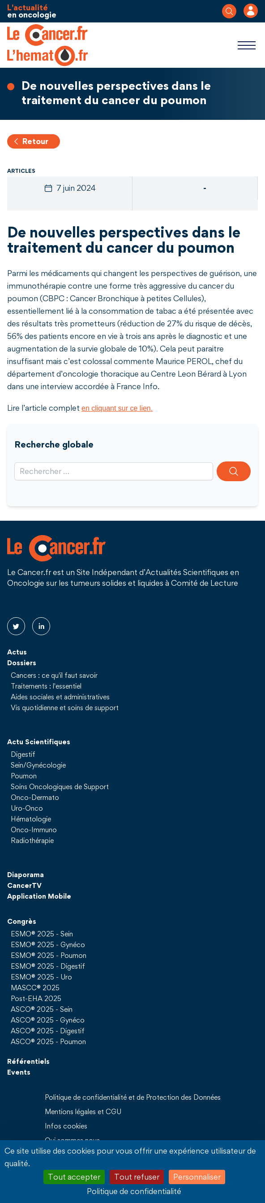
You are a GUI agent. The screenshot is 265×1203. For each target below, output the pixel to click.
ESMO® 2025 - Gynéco (48, 944)
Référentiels (28, 1061)
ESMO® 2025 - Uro (41, 977)
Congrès (21, 921)
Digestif (23, 754)
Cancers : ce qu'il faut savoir (54, 675)
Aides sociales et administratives (60, 697)
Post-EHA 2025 (36, 998)
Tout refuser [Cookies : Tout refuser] (136, 1176)
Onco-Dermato (35, 797)
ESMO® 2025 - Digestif (48, 966)
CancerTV (24, 885)
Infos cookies (66, 1126)
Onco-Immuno (34, 829)
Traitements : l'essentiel (46, 686)
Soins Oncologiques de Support (60, 786)
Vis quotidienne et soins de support (65, 707)
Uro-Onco (27, 808)
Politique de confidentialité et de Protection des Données (133, 1097)
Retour (30, 141)
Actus (17, 652)
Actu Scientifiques (38, 742)
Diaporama (25, 874)
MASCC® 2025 (35, 987)
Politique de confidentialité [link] (134, 1191)
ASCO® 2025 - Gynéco (48, 1020)
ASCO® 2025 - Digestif (48, 1031)
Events (18, 1072)
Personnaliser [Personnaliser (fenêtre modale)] (197, 1176)
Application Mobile (39, 896)
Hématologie (31, 819)
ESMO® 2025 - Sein (42, 934)
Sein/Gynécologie (38, 765)
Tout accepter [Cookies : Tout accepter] (74, 1176)
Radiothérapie (32, 840)
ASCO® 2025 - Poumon (48, 1041)
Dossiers (21, 663)
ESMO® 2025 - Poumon (48, 955)
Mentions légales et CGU (83, 1111)
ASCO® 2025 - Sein (42, 1009)
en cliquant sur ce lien (116, 408)
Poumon (24, 776)
